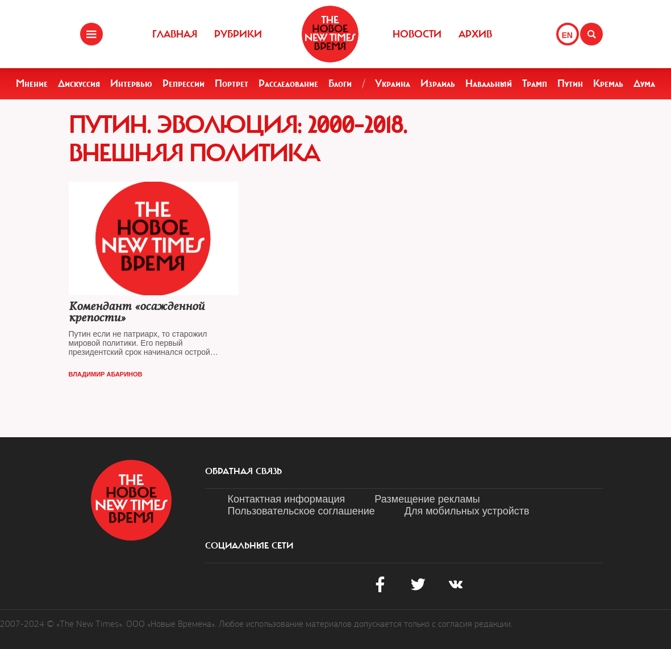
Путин (570, 83)
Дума (644, 83)
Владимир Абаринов (106, 374)
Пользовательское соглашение (301, 511)
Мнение (32, 83)
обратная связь (243, 471)
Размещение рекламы (427, 499)
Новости (417, 34)
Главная (174, 34)
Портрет (231, 83)
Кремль (608, 83)
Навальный (488, 83)
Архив (475, 34)
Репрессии (183, 83)
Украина (392, 83)
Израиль (437, 83)
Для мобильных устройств (467, 511)
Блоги (340, 83)
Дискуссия (79, 83)
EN (567, 35)
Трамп (534, 83)
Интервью (131, 83)
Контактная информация (286, 499)
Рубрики (238, 34)
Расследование (288, 83)
